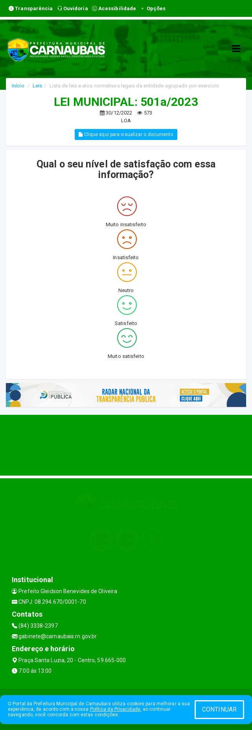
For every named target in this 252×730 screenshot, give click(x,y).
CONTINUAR (219, 709)
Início (18, 86)
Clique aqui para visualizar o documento (126, 134)
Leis (37, 86)
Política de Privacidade (115, 709)
